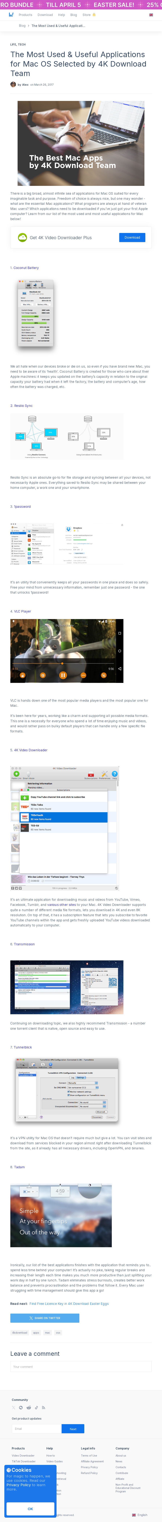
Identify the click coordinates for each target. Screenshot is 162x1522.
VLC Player (22, 611)
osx (58, 1332)
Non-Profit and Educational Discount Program (128, 1488)
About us (121, 1455)
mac (47, 1332)
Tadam (19, 1167)
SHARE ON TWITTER (45, 1318)
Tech (22, 44)
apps (36, 1332)
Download (132, 237)
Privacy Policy (19, 1485)
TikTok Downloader (24, 1461)
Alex (25, 84)
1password (22, 506)
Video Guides (54, 1461)
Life (13, 44)
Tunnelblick (23, 1047)
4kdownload (19, 1332)
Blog (23, 25)
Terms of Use (89, 1455)
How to (50, 1455)
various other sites (62, 905)
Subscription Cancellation (53, 1492)
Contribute (122, 1473)
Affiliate (120, 1478)
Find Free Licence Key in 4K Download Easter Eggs (69, 1304)
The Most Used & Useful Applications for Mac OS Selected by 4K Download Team (78, 64)
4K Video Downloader (31, 750)
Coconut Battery (26, 268)
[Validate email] (73, 1428)
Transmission (24, 944)
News (119, 1461)
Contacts (121, 1467)
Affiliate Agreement (92, 1461)
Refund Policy (89, 1473)
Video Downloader (23, 1455)
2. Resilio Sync (21, 406)
